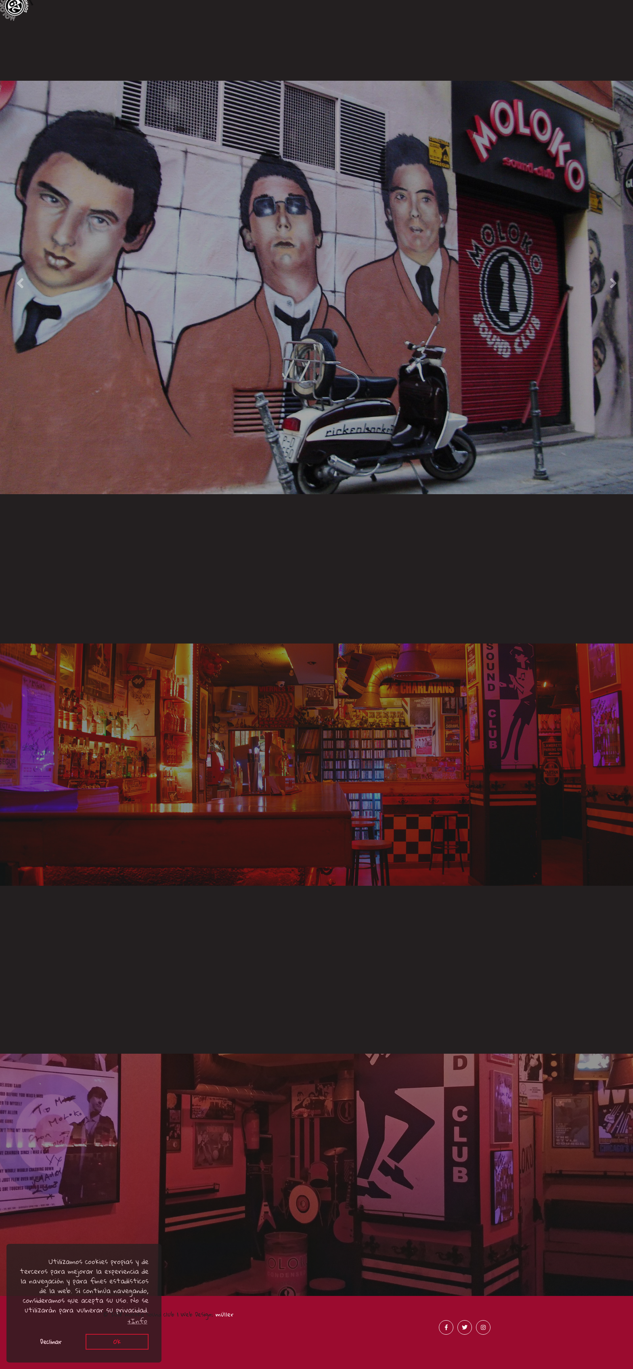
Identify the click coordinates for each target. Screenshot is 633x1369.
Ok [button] (117, 1341)
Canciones (79, 53)
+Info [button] (137, 1321)
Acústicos (237, 72)
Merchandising (553, 66)
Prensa (395, 66)
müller (225, 1314)
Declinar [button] (51, 1341)
